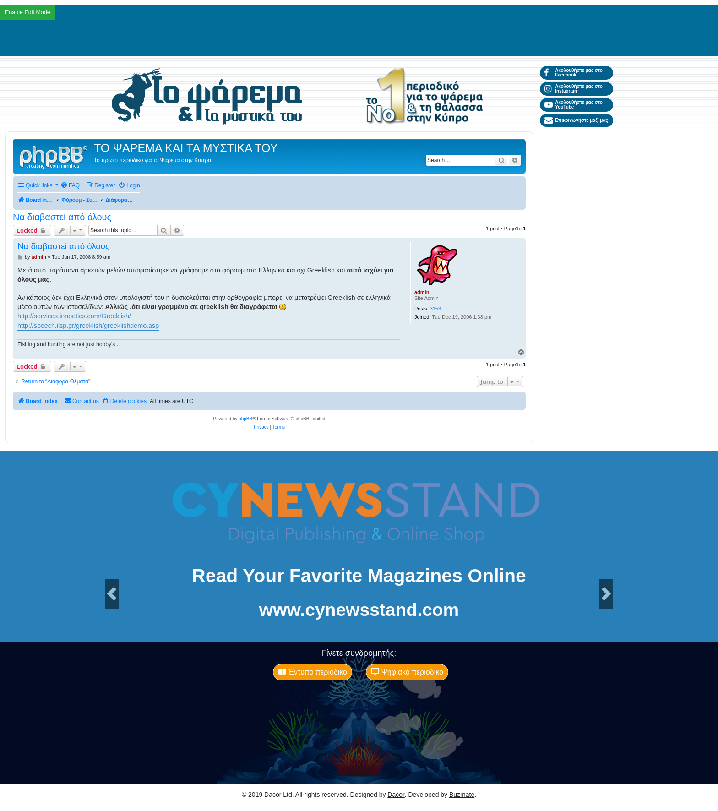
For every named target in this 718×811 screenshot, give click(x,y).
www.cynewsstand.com (359, 610)
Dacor (395, 794)
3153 (435, 308)
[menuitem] (70, 186)
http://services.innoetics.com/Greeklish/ (74, 316)
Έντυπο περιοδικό (312, 672)
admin (421, 292)
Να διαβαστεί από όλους (62, 217)
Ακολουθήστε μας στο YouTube (573, 104)
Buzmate (461, 794)
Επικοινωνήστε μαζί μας (576, 120)
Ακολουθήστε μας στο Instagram (573, 88)
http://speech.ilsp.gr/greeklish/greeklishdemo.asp (88, 325)
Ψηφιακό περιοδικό (407, 672)
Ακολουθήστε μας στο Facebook (573, 72)
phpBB (245, 418)
